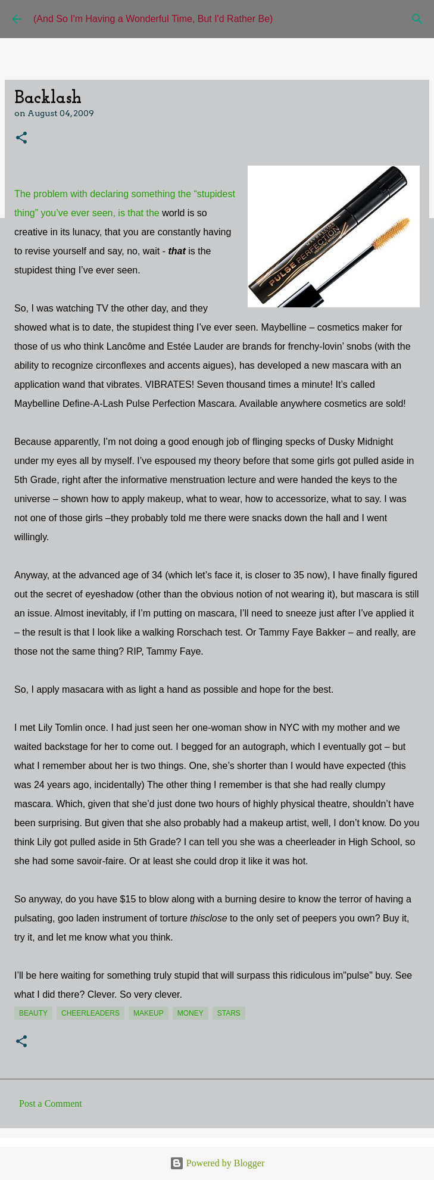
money (190, 1013)
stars (229, 1013)
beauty (33, 1013)
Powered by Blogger (217, 1163)
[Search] (417, 19)
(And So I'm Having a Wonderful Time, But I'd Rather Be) (153, 19)
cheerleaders (90, 1013)
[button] (21, 138)
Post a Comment (50, 1103)
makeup (148, 1013)
